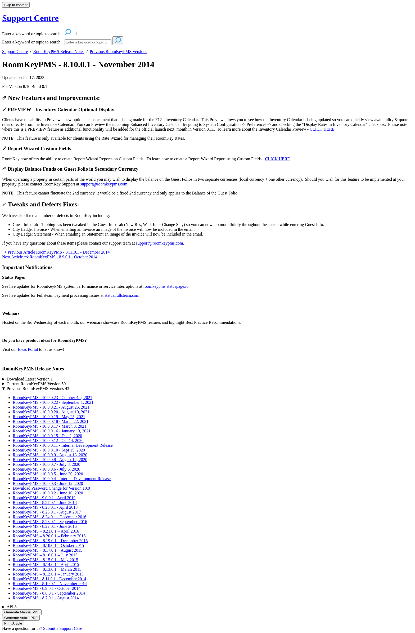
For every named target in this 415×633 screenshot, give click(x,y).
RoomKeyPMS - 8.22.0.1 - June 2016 (45, 526)
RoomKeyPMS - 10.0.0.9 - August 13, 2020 (50, 455)
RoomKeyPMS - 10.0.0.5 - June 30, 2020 (48, 474)
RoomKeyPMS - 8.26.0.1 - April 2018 (45, 507)
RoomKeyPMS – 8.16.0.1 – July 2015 (45, 555)
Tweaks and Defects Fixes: (40, 204)
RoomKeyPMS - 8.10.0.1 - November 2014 (78, 64)
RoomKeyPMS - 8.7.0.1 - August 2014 (46, 598)
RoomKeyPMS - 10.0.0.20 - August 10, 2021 (51, 412)
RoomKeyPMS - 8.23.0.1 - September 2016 (50, 521)
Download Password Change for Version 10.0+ (52, 488)
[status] (207, 86)
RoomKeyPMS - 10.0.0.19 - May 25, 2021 (49, 416)
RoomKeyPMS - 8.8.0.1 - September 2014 (49, 593)
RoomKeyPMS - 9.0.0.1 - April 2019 (44, 497)
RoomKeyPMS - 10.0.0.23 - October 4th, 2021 (52, 397)
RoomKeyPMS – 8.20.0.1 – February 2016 (49, 536)
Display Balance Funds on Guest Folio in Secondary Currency (70, 169)
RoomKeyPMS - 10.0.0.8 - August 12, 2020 (50, 459)
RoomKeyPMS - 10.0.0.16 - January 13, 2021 (52, 431)
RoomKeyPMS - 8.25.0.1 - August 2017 (47, 512)
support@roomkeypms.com (103, 184)
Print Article (13, 623)
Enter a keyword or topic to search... (33, 42)
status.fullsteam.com (122, 295)
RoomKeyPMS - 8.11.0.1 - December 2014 (49, 579)
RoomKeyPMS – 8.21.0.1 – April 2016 (46, 531)
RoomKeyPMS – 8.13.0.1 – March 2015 (47, 569)
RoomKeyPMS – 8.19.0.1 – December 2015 (50, 540)
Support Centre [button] (30, 18)
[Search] (88, 42)
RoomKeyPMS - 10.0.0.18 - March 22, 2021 (50, 421)
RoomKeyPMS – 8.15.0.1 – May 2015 (45, 559)
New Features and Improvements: (51, 97)
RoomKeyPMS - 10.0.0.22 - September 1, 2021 (53, 402)
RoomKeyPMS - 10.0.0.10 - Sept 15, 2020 (49, 450)
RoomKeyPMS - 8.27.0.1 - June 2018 (45, 502)
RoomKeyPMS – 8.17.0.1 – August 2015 (47, 550)
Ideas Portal (28, 349)
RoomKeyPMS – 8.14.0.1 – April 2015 (46, 564)
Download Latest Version (30, 379)
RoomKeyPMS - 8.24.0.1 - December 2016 (49, 517)
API (12, 607)
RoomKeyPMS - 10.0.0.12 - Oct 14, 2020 (48, 440)
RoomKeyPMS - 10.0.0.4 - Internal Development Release (62, 478)
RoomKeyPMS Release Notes (58, 51)
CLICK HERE (322, 129)
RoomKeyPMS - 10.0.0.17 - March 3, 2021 (49, 426)
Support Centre (15, 51)
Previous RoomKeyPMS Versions (118, 51)
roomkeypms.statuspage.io (166, 286)
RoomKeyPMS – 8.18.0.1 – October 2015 (48, 545)
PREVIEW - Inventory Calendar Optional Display (58, 109)
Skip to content (16, 5)
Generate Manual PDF (21, 612)
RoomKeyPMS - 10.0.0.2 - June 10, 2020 (48, 493)
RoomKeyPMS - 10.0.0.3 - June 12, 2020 (48, 483)
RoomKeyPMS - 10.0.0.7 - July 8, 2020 (46, 464)
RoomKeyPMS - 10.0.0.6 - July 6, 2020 (46, 469)
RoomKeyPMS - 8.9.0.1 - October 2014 (46, 588)
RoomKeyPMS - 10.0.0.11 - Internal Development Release (63, 445)
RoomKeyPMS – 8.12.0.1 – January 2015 (48, 574)
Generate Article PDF (21, 618)
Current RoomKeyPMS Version (36, 384)
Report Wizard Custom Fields (36, 148)
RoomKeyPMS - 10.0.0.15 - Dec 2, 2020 (47, 435)
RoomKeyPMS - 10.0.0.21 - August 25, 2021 (51, 407)
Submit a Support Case (62, 628)
